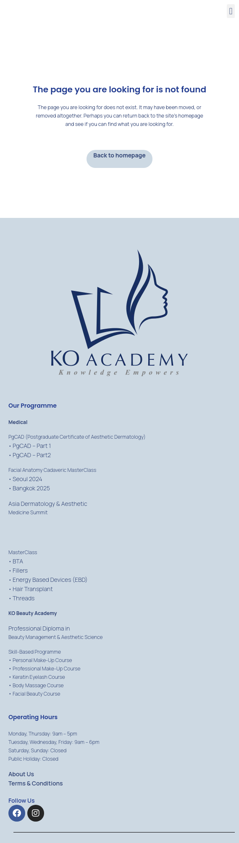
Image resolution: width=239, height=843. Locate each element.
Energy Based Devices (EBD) (50, 580)
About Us (21, 774)
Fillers (20, 570)
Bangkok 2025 (31, 488)
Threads (23, 598)
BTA (18, 561)
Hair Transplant (33, 589)
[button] (231, 11)
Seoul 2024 (27, 479)
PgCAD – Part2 (32, 455)
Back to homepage (119, 155)
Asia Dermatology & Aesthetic (47, 504)
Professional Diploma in (39, 628)
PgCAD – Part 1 (32, 446)
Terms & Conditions (35, 783)
